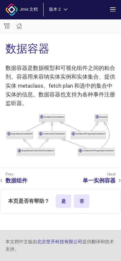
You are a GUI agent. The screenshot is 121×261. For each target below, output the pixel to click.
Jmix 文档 (21, 10)
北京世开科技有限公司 (59, 241)
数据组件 (16, 180)
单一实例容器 (99, 180)
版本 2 (58, 9)
